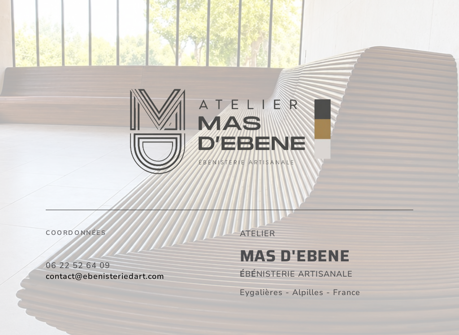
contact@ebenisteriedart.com (105, 276)
